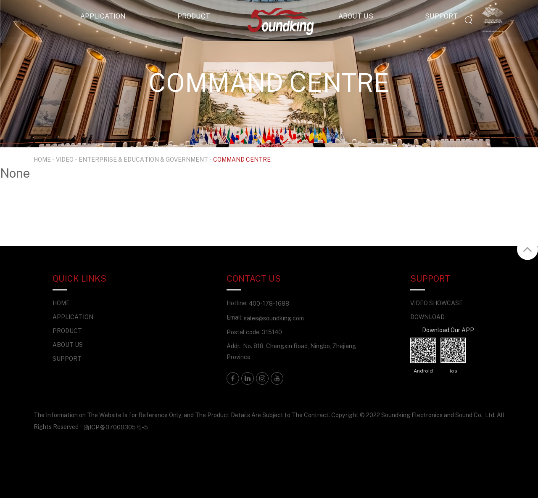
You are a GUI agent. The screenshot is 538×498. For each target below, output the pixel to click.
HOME (42, 159)
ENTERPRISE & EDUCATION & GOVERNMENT (143, 159)
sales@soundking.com (274, 318)
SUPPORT (441, 16)
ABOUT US (355, 16)
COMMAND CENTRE (242, 159)
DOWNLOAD (427, 316)
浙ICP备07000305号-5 (116, 427)
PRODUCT (193, 16)
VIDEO (65, 159)
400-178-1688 (269, 303)
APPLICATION (103, 16)
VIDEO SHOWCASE (436, 302)
